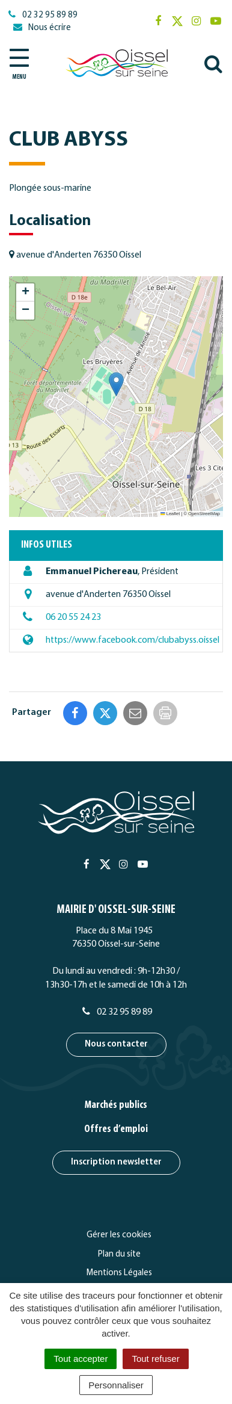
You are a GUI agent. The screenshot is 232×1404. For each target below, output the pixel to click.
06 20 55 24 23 (73, 617)
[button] (116, 384)
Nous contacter (116, 1044)
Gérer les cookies (119, 1235)
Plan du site (119, 1254)
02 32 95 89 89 (116, 1012)
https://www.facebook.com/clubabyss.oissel (132, 640)
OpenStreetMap (204, 513)
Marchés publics (116, 1105)
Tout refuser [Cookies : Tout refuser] (155, 1358)
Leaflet (170, 513)
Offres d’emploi (116, 1129)
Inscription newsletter (116, 1162)
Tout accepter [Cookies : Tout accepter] (80, 1358)
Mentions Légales (119, 1273)
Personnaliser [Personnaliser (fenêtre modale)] (116, 1385)
